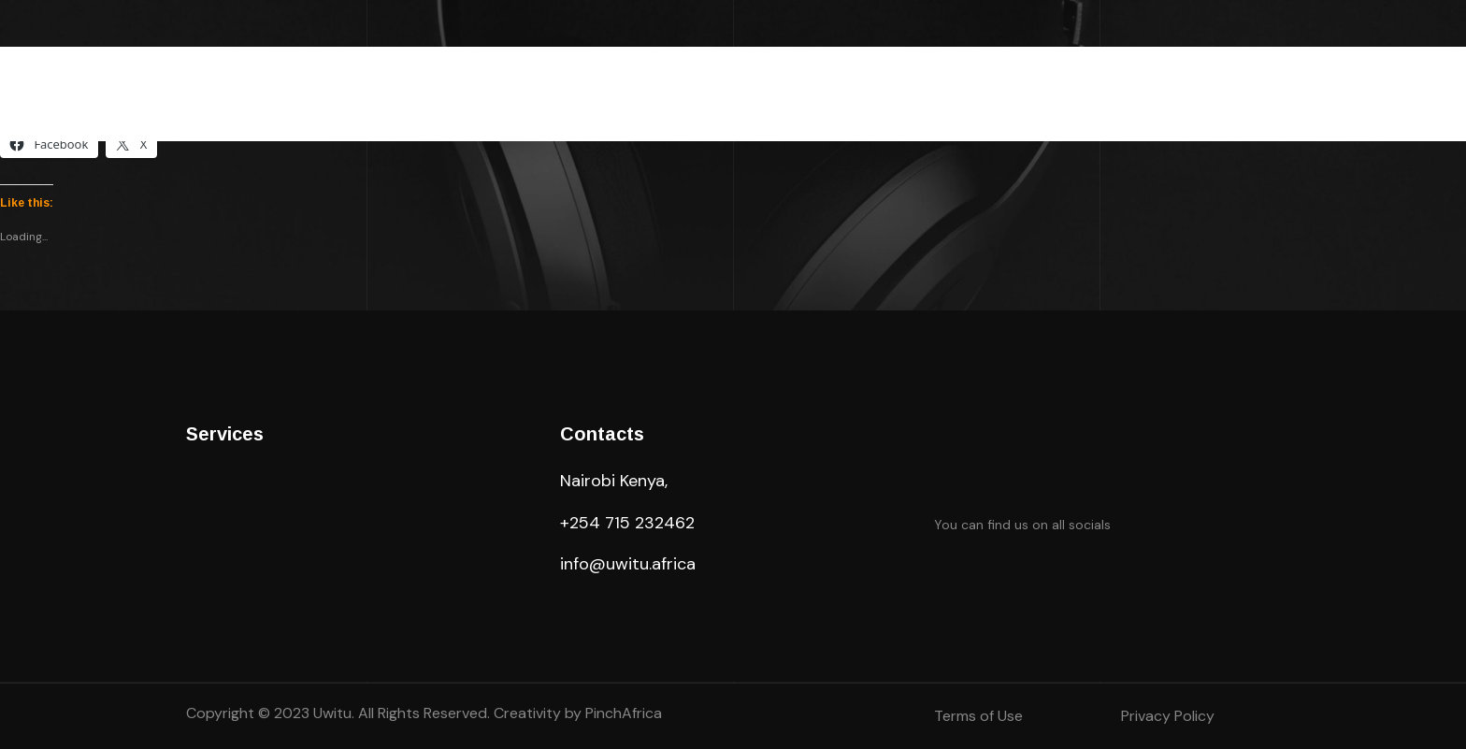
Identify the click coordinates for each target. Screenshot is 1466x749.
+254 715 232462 (627, 522)
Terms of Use (978, 716)
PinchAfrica (623, 713)
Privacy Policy (1167, 716)
